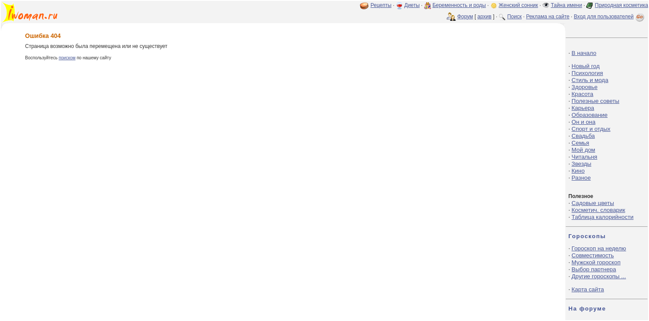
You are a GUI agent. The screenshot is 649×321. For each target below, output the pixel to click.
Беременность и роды (459, 5)
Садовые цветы (592, 203)
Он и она (583, 122)
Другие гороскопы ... (598, 276)
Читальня (584, 157)
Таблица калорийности (602, 217)
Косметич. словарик (598, 210)
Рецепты (380, 5)
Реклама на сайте (548, 17)
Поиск (514, 17)
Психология (587, 73)
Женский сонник (518, 5)
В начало (583, 53)
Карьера (582, 108)
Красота (582, 94)
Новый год (585, 66)
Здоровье (584, 87)
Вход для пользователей (610, 17)
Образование (589, 115)
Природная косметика (621, 5)
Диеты (412, 5)
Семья (580, 143)
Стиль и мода (589, 80)
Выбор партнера (593, 269)
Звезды (581, 163)
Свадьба (583, 136)
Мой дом (583, 150)
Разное (581, 177)
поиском (67, 57)
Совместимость (592, 255)
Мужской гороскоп (595, 262)
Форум (465, 17)
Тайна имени (566, 5)
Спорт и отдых (590, 129)
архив (484, 17)
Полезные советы (595, 101)
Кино (577, 170)
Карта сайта (587, 289)
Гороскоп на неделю (598, 248)
